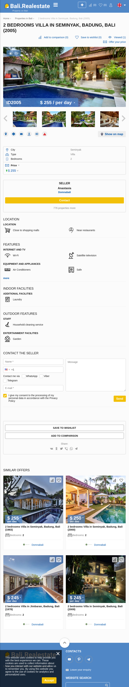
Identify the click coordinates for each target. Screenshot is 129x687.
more (6, 272)
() (94, 5)
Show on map (114, 132)
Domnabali (64, 186)
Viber (46, 370)
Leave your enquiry (80, 663)
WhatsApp (31, 370)
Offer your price (117, 42)
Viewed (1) (120, 37)
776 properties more (64, 201)
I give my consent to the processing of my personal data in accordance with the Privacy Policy (33, 392)
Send (119, 392)
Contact (64, 194)
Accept (49, 680)
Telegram (12, 374)
